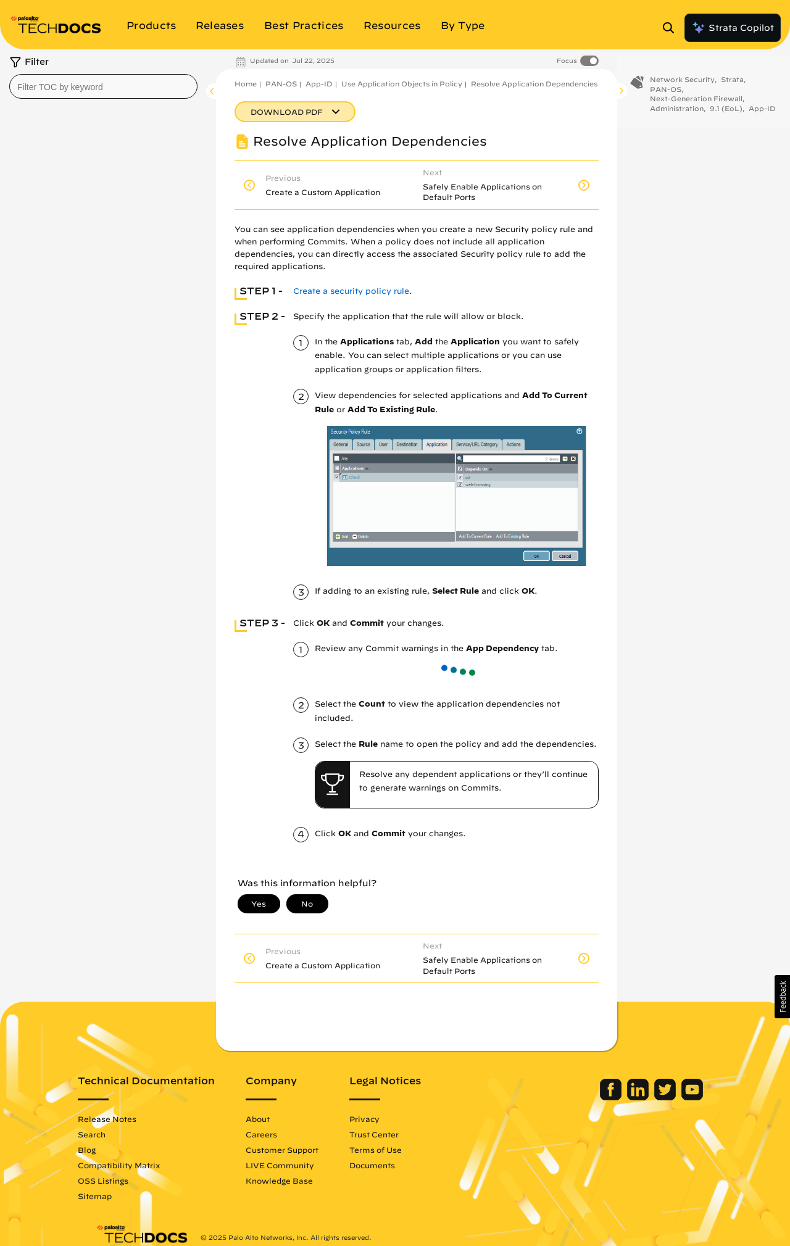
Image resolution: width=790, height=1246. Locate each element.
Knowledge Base (297, 1180)
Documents (390, 1165)
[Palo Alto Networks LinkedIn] (621, 1097)
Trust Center (392, 1134)
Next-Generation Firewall (696, 104)
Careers (279, 1134)
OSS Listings (121, 1180)
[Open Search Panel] (672, 27)
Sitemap (113, 1196)
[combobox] (103, 86)
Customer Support (300, 1149)
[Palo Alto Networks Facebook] (594, 1097)
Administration (677, 114)
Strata (732, 85)
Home (246, 84)
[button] (782, 996)
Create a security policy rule (351, 291)
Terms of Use (393, 1149)
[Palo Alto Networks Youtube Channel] (674, 1097)
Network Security (682, 85)
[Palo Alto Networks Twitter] (648, 1097)
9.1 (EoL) (726, 114)
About (276, 1119)
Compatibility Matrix (137, 1165)
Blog (105, 1149)
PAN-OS (281, 84)
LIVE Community (298, 1165)
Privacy (382, 1119)
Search (109, 1134)
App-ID (319, 84)
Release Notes (125, 1119)
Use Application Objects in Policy (401, 84)
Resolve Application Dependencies (534, 84)
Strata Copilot (732, 27)
